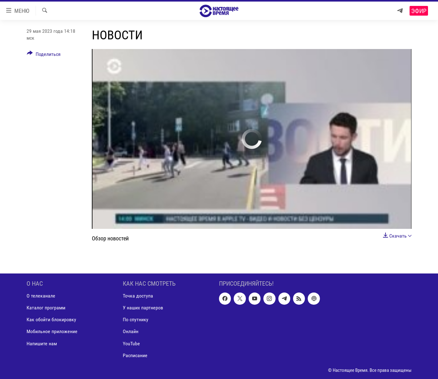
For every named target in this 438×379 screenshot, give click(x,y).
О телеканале (41, 296)
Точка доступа (138, 296)
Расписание (135, 355)
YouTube (131, 343)
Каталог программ (46, 308)
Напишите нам (42, 343)
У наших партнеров (143, 308)
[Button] (44, 55)
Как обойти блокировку (51, 319)
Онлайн (130, 331)
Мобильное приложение (52, 331)
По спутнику (135, 319)
